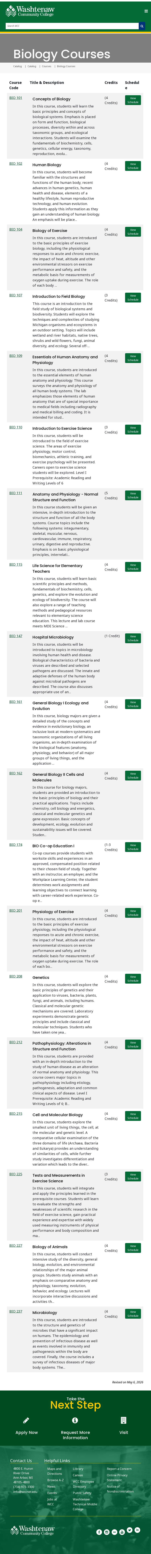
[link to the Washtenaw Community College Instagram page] (106, 1531)
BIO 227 (15, 1245)
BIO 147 (15, 636)
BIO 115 (15, 564)
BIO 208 (15, 976)
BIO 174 (15, 844)
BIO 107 (15, 295)
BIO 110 (15, 427)
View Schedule (133, 100)
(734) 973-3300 (23, 1487)
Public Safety (82, 1493)
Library (78, 1469)
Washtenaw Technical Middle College (85, 1504)
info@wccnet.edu (25, 1492)
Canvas (78, 1475)
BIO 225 (15, 1174)
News (51, 1486)
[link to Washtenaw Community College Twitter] (129, 1531)
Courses (46, 66)
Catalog (17, 66)
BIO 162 (15, 773)
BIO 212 (15, 1042)
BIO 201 (15, 910)
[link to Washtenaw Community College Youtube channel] (122, 1531)
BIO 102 (15, 163)
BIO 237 (15, 1311)
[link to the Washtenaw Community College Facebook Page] (99, 1531)
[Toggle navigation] (146, 11)
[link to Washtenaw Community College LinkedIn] (137, 1531)
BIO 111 (15, 493)
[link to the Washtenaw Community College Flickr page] (114, 1531)
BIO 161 (15, 701)
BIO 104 (15, 229)
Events (52, 1493)
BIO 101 (15, 97)
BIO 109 (15, 355)
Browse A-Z (55, 1480)
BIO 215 (15, 1113)
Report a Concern (119, 1469)
